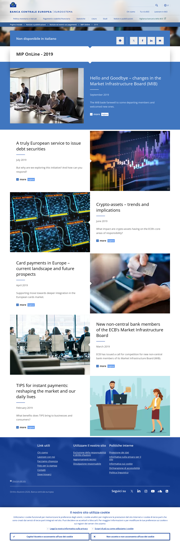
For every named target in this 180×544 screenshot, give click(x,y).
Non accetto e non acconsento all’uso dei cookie (130, 536)
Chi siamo (131, 12)
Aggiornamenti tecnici (84, 459)
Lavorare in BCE (161, 12)
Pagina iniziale (16, 24)
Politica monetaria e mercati (25, 19)
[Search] (142, 5)
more (97, 114)
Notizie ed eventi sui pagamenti (63, 24)
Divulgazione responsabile (87, 463)
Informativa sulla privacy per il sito (125, 458)
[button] (161, 5)
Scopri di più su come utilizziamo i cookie (114, 528)
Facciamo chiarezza (47, 461)
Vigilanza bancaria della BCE (153, 18)
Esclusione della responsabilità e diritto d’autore (89, 453)
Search (157, 5)
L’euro (94, 19)
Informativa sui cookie (121, 463)
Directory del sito (19, 481)
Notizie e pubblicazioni (123, 19)
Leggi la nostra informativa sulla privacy (69, 528)
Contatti (41, 469)
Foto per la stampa (47, 465)
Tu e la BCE (144, 12)
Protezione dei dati (119, 452)
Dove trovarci (44, 474)
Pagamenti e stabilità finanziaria (56, 19)
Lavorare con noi (46, 456)
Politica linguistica (118, 472)
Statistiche (80, 19)
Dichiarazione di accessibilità (124, 468)
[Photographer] (167, 189)
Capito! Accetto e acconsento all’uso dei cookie (50, 536)
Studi (105, 19)
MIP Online (85, 24)
